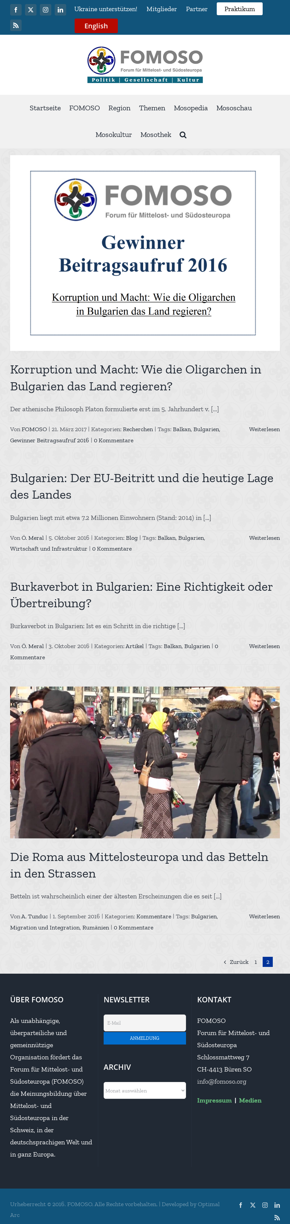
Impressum (214, 1100)
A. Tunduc (34, 916)
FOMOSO (34, 429)
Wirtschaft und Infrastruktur (48, 548)
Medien (250, 1100)
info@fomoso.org (221, 1081)
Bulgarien (206, 429)
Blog (132, 537)
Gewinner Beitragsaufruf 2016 (49, 440)
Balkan (182, 429)
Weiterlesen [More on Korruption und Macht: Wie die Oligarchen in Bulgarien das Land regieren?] (264, 429)
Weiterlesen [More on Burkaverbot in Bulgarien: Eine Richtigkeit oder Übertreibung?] (264, 646)
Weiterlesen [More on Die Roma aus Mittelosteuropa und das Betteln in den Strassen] (264, 916)
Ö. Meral (33, 537)
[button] (183, 134)
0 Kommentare (113, 440)
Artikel (135, 646)
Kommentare (153, 916)
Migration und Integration (45, 927)
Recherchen (138, 429)
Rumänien (95, 927)
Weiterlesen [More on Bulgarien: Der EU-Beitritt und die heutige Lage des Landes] (264, 537)
